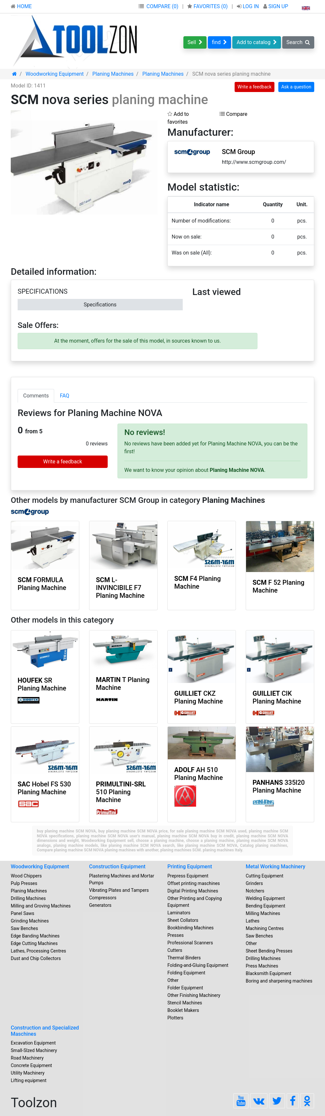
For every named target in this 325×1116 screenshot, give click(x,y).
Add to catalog (257, 42)
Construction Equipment (117, 866)
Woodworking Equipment (40, 866)
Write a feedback (254, 86)
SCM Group (238, 152)
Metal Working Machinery (275, 866)
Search (298, 42)
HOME (21, 6)
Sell (195, 42)
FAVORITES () (208, 6)
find (219, 42)
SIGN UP (275, 6)
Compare (233, 114)
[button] (152, 116)
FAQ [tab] (64, 396)
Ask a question (296, 86)
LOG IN (248, 6)
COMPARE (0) (162, 6)
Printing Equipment (189, 866)
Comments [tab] (36, 396)
